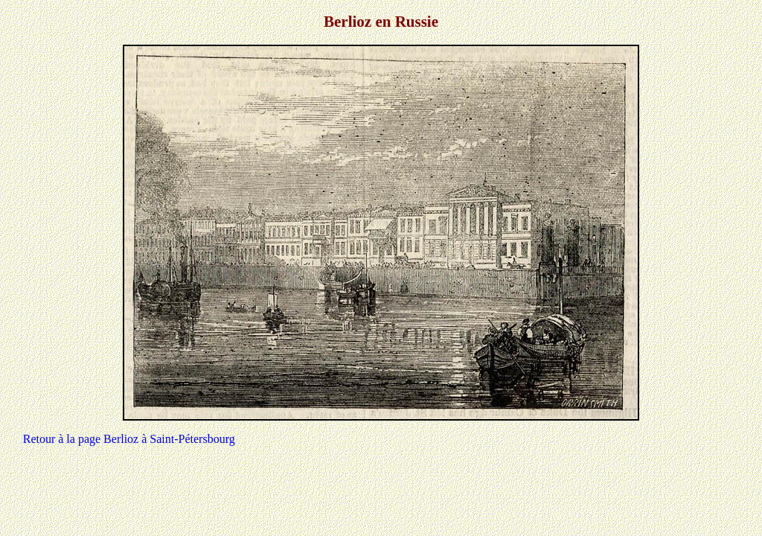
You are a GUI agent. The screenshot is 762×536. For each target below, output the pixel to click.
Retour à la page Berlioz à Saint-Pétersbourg (129, 439)
